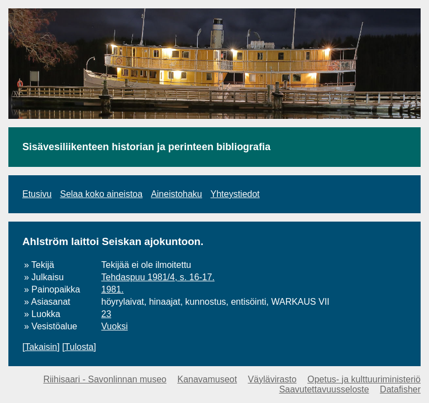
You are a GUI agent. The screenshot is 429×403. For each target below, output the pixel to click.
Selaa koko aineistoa (101, 194)
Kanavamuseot (207, 379)
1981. (112, 289)
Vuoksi (114, 326)
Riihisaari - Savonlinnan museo (104, 379)
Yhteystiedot (235, 194)
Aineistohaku (176, 194)
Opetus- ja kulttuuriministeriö (364, 379)
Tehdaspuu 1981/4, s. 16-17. (157, 277)
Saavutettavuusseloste (324, 389)
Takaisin (41, 347)
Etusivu (36, 194)
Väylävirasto (272, 379)
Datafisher (400, 389)
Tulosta (79, 347)
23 (106, 314)
